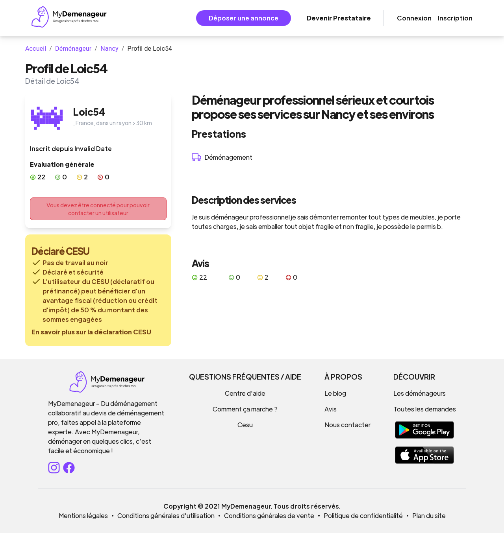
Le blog (335, 393)
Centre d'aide (245, 393)
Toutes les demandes (424, 409)
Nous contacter (347, 424)
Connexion (414, 18)
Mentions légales (83, 515)
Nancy (109, 48)
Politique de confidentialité (363, 515)
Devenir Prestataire (339, 18)
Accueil (35, 48)
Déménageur (73, 48)
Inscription (455, 18)
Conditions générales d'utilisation (166, 515)
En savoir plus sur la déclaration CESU (91, 332)
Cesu (245, 424)
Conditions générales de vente (269, 515)
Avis (330, 409)
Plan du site (429, 515)
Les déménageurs (419, 393)
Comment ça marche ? (245, 409)
